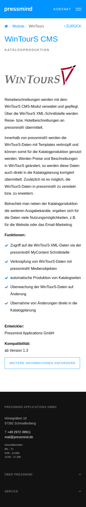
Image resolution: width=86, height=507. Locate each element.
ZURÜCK (72, 26)
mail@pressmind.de (19, 437)
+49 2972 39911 (19, 432)
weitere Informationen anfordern (42, 363)
